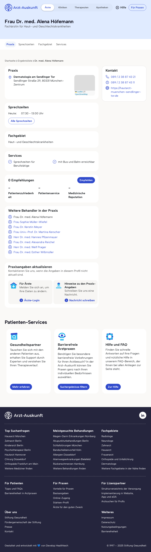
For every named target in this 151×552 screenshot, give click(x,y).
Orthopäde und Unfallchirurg (117, 459)
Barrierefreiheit (109, 531)
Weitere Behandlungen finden (69, 468)
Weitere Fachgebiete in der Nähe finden (123, 468)
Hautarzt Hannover (15, 454)
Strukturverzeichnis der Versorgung (121, 488)
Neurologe (107, 440)
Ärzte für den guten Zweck (68, 507)
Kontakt (9, 531)
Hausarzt (106, 449)
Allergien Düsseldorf (64, 454)
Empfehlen (86, 180)
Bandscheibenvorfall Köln (67, 449)
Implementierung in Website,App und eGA (117, 495)
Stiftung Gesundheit (16, 517)
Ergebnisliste (25, 60)
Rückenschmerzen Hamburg (68, 463)
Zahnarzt (106, 445)
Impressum (107, 517)
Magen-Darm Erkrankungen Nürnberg (74, 436)
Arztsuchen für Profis (113, 501)
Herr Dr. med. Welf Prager (30, 247)
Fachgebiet (45, 44)
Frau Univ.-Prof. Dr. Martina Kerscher (37, 232)
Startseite (10, 60)
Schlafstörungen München (67, 445)
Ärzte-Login (32, 300)
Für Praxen (137, 7)
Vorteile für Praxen (63, 488)
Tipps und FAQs (14, 488)
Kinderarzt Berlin (14, 445)
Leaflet (79, 92)
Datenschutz (108, 522)
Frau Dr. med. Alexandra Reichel (34, 242)
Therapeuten (81, 7)
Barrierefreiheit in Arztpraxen (21, 493)
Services (61, 44)
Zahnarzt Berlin (13, 440)
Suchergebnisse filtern (73, 386)
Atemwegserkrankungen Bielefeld (72, 459)
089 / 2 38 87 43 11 (123, 82)
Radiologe (107, 436)
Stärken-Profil (61, 502)
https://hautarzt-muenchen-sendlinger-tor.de (126, 91)
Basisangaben (61, 493)
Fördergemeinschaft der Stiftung (23, 522)
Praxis (10, 44)
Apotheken (102, 7)
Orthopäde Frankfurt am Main (21, 463)
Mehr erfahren (21, 386)
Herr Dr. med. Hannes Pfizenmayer (36, 237)
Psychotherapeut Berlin (18, 449)
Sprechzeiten (26, 44)
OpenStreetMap (81, 94)
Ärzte (48, 7)
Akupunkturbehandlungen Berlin (71, 440)
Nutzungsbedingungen (113, 526)
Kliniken (62, 7)
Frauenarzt (107, 454)
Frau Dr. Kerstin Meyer (28, 227)
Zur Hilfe (113, 386)
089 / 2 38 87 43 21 (123, 77)
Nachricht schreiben (82, 300)
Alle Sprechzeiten (21, 120)
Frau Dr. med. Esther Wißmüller (34, 252)
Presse (8, 526)
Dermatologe (108, 463)
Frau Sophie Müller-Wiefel (30, 222)
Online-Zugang (61, 497)
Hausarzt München (15, 436)
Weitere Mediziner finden (18, 468)
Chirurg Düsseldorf (15, 459)
